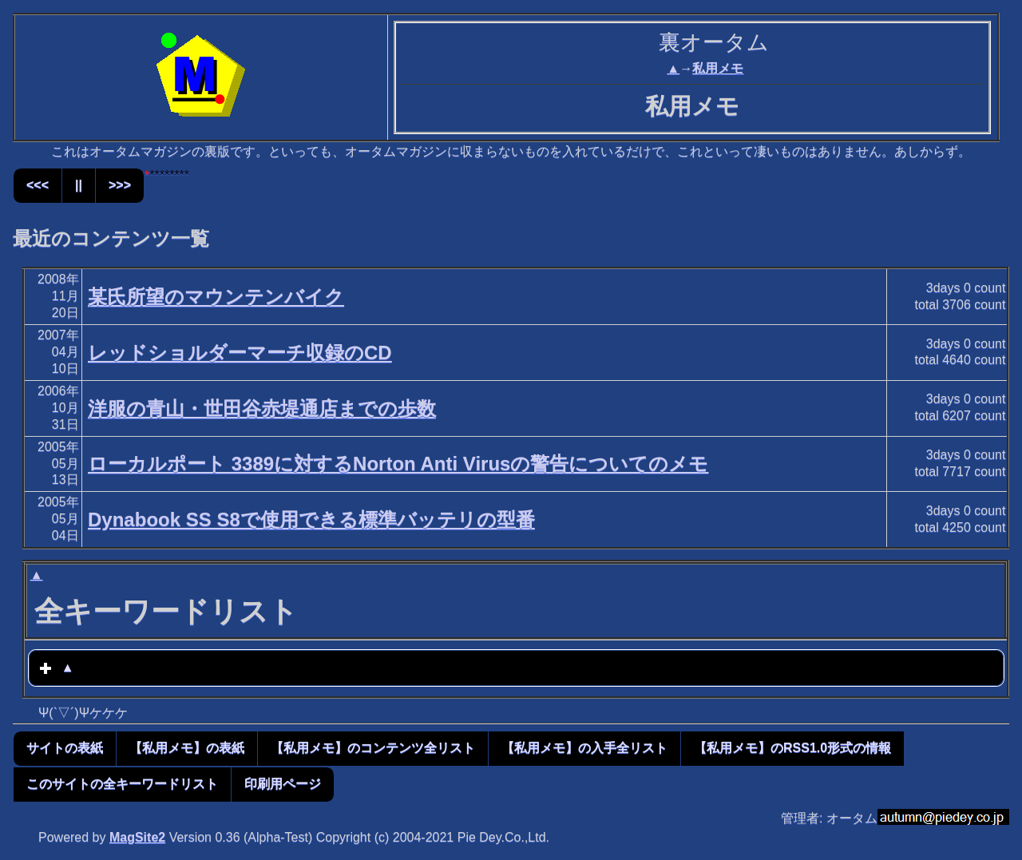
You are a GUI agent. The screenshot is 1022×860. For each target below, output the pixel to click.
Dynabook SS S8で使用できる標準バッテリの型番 (311, 519)
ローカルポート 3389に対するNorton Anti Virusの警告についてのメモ (398, 463)
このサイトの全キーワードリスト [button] (122, 784)
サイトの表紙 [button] (64, 748)
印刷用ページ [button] (282, 784)
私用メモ (717, 68)
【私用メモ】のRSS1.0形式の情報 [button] (792, 748)
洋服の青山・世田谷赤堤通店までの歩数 (262, 408)
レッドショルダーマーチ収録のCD (240, 352)
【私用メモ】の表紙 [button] (186, 748)
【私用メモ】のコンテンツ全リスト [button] (373, 748)
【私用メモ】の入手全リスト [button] (584, 748)
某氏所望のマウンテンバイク (216, 296)
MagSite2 (137, 837)
